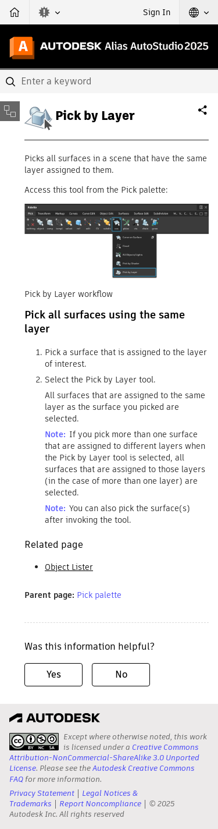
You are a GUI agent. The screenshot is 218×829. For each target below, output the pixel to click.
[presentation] (34, 741)
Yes (54, 674)
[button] (49, 12)
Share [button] (203, 115)
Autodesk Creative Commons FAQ (102, 773)
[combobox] (109, 81)
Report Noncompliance (100, 803)
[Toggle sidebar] (10, 111)
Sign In (156, 12)
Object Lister (69, 567)
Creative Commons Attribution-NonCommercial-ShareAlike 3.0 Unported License (104, 758)
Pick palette (99, 595)
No (121, 674)
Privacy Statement (41, 793)
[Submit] (11, 81)
